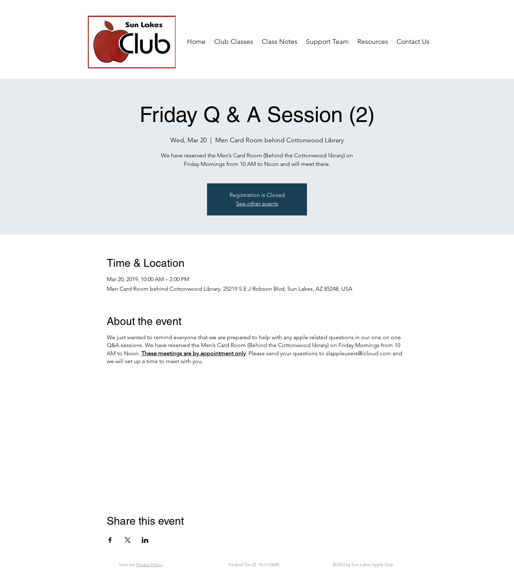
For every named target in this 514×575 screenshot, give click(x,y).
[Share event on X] (127, 540)
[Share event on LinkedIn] (145, 540)
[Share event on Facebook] (110, 540)
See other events (257, 203)
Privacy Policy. (149, 564)
